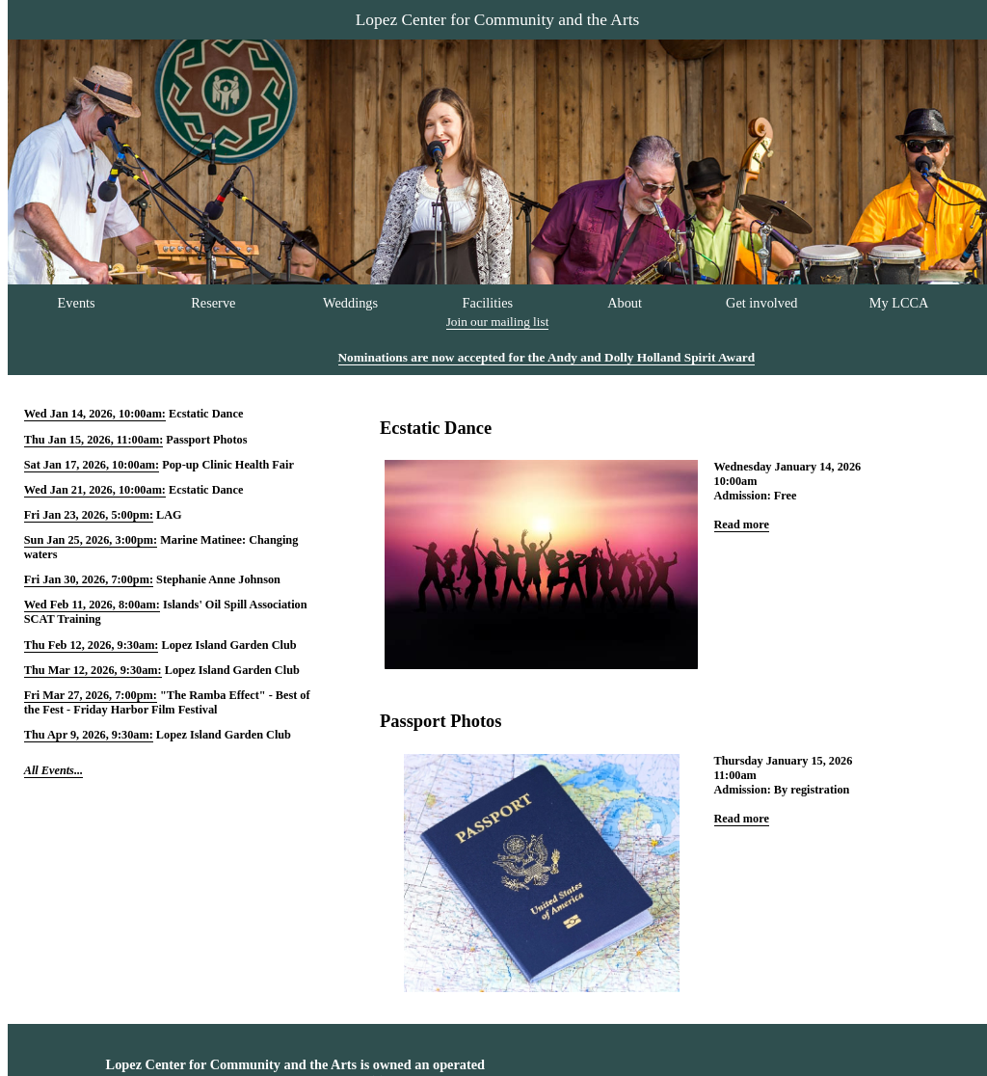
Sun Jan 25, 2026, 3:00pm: (90, 540)
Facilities (488, 302)
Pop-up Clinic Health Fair (228, 464)
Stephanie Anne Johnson (218, 579)
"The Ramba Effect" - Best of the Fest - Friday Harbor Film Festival (167, 702)
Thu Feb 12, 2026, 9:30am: (91, 645)
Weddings (350, 302)
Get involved (761, 302)
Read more (741, 524)
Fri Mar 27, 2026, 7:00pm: (90, 695)
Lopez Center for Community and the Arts (498, 19)
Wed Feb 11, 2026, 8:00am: (92, 604)
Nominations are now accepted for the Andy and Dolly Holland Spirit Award (547, 357)
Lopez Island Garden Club (229, 645)
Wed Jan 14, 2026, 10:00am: (95, 413)
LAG (169, 515)
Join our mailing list (497, 321)
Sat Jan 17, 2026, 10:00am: (91, 464)
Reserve (213, 302)
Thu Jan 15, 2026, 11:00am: (93, 439)
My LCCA (899, 302)
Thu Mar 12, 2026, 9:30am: (93, 670)
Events (76, 302)
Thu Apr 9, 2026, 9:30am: (88, 734)
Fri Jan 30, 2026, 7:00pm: (88, 579)
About (624, 302)
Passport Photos (206, 439)
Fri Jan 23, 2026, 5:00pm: (88, 515)
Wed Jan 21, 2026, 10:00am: (95, 490)
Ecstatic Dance (206, 413)
